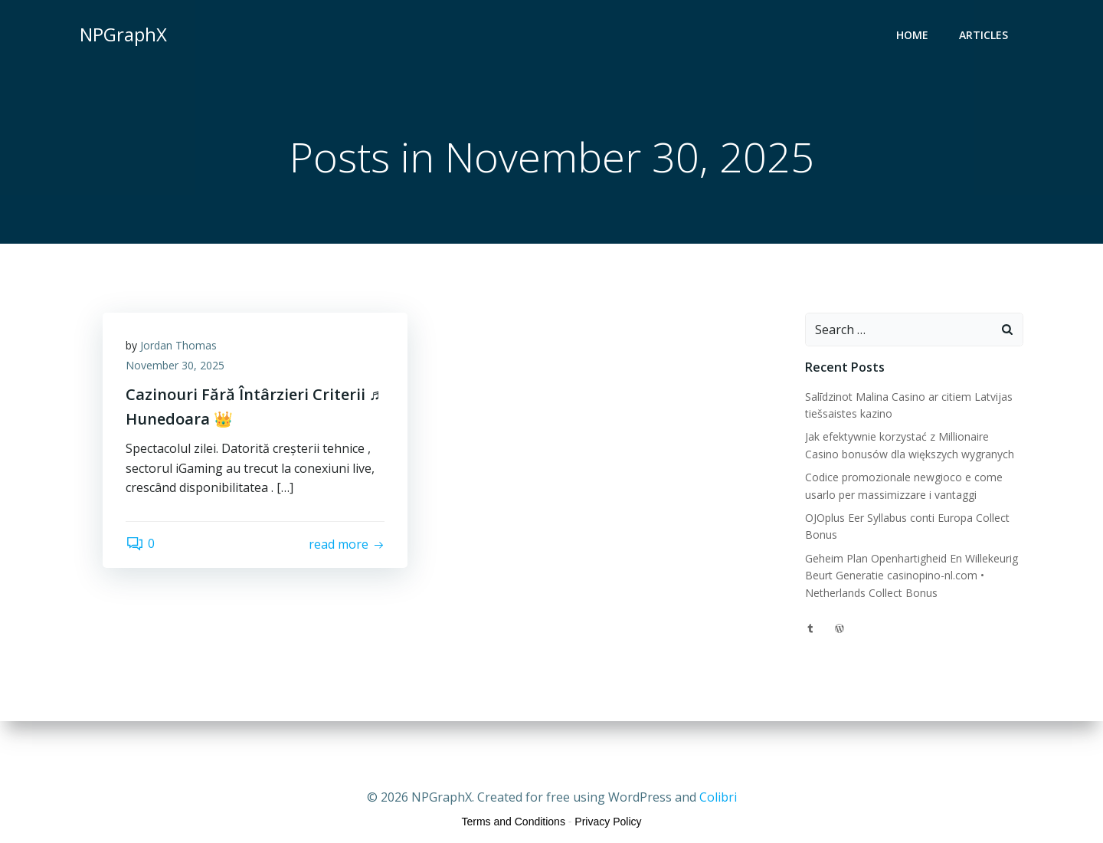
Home (912, 35)
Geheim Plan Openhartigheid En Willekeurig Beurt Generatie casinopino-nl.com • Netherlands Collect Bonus (911, 575)
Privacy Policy (607, 821)
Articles (983, 35)
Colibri (718, 797)
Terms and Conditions (513, 821)
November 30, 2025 (175, 365)
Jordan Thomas (178, 345)
